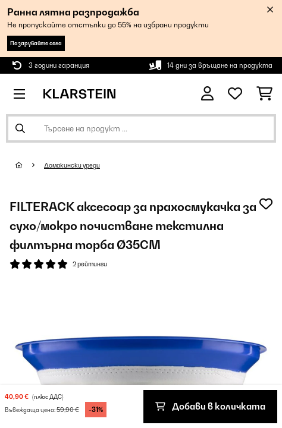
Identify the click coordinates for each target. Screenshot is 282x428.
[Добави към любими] (265, 203)
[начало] (29, 165)
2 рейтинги (90, 264)
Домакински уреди (72, 165)
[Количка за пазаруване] (264, 94)
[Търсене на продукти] (141, 128)
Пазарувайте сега (36, 43)
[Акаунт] (207, 93)
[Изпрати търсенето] (20, 128)
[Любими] (235, 94)
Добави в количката (210, 406)
